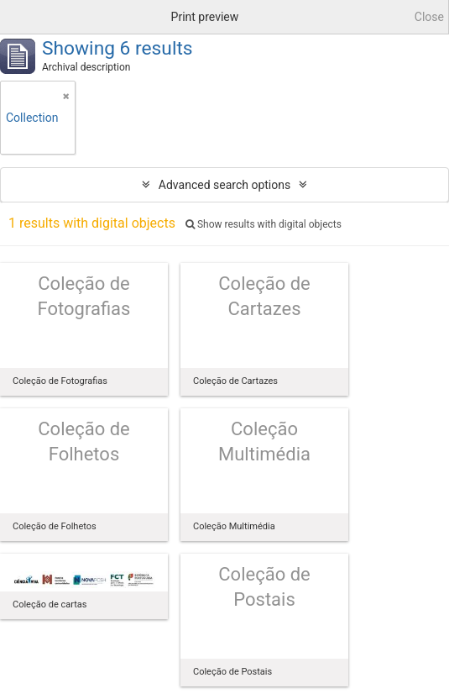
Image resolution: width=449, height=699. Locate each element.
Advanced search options (224, 185)
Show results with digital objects (263, 224)
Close (429, 17)
